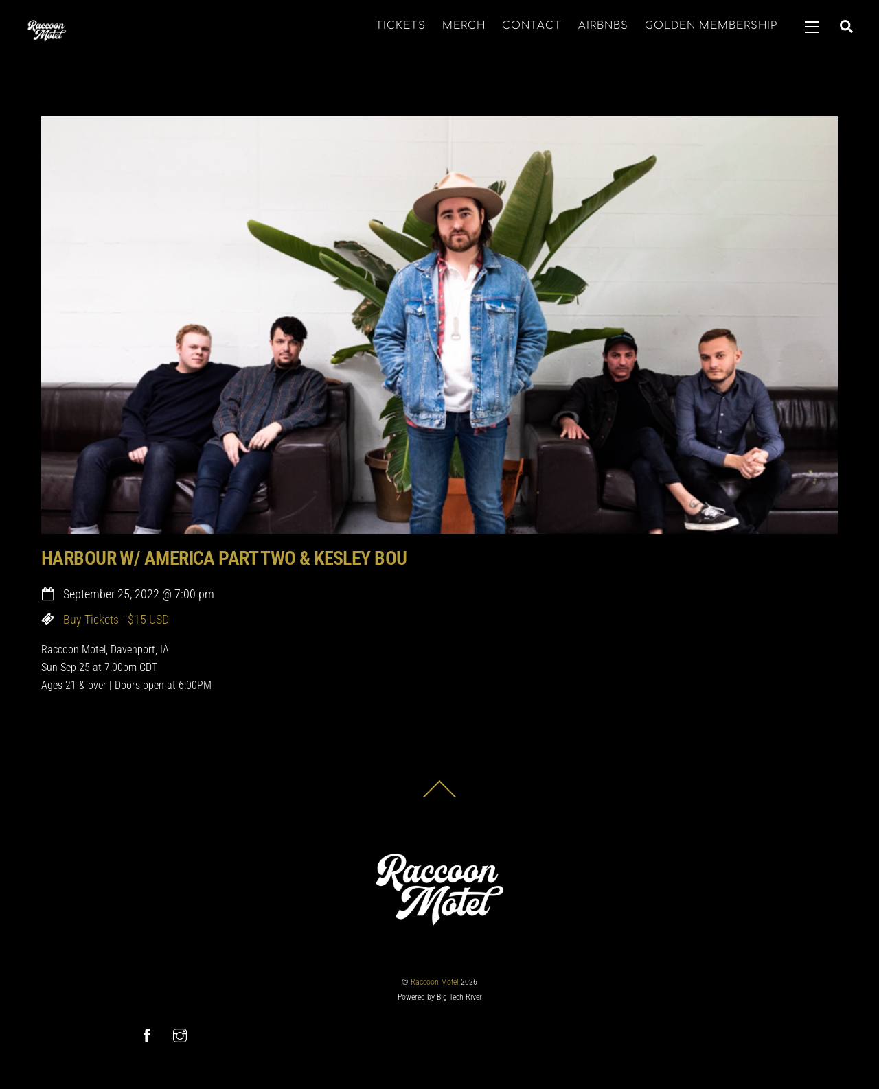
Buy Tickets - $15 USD (116, 620)
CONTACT (532, 26)
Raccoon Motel (435, 982)
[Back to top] (439, 796)
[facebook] (147, 1034)
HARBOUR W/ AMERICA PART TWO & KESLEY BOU (224, 558)
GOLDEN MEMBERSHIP (711, 26)
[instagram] (180, 1034)
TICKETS (401, 26)
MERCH (464, 26)
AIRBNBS (603, 26)
